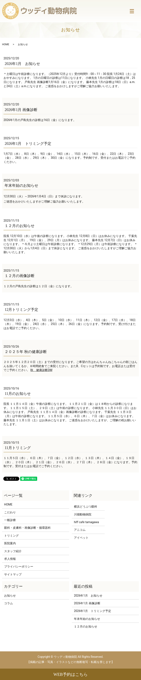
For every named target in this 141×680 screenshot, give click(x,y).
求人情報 (10, 558)
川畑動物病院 (82, 514)
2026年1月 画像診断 (21, 110)
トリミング (11, 535)
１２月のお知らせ (19, 226)
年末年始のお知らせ (21, 185)
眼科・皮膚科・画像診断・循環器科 (27, 527)
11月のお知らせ (18, 394)
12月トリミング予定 (21, 310)
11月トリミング (18, 448)
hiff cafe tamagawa (86, 522)
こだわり (10, 512)
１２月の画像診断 (19, 276)
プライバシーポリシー (18, 566)
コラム (8, 603)
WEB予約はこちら (70, 674)
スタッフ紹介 (13, 551)
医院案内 (10, 543)
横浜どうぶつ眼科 (85, 506)
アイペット (81, 537)
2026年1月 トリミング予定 (28, 144)
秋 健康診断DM (41, 370)
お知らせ (10, 595)
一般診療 (10, 520)
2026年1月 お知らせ (22, 64)
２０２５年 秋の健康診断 (26, 352)
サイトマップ (13, 574)
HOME (5, 44)
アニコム (80, 529)
